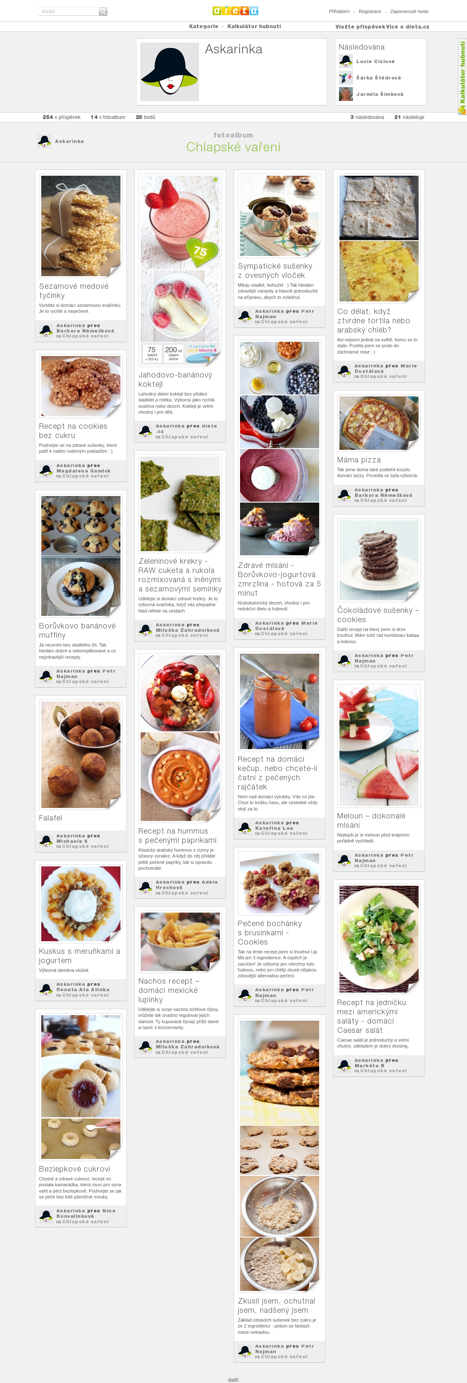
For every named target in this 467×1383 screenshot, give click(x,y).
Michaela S (72, 841)
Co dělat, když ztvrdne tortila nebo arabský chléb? (374, 320)
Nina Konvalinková (86, 1213)
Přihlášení (339, 11)
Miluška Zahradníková (188, 630)
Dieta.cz (236, 10)
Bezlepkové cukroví (74, 1168)
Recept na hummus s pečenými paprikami (178, 835)
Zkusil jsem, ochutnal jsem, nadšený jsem (276, 1305)
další (233, 1380)
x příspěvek (61, 117)
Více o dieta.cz (408, 27)
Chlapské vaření (85, 336)
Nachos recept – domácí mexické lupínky (169, 990)
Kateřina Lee (274, 828)
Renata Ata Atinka (83, 989)
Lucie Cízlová (375, 61)
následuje (409, 117)
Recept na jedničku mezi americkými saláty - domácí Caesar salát (371, 1016)
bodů (145, 117)
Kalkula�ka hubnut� (462, 76)
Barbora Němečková (85, 331)
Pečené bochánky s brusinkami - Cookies (270, 932)
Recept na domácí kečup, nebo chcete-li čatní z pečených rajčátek (278, 773)
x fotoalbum (108, 117)
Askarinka (69, 141)
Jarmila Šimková (380, 94)
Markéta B (370, 1066)
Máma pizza (359, 459)
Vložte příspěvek (360, 27)
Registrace (370, 11)
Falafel (50, 817)
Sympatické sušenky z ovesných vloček (275, 270)
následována (367, 117)
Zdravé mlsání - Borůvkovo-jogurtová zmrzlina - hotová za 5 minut (279, 579)
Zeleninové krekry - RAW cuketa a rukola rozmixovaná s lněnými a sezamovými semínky (180, 575)
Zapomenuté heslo (409, 11)
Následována (362, 46)
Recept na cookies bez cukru (73, 431)
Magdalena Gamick (83, 471)
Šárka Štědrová (378, 78)
